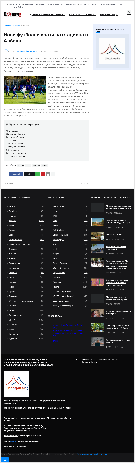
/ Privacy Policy (25, 428)
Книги (26, 277)
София (26, 310)
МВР (70, 244)
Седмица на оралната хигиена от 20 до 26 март (117, 221)
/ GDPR (17, 431)
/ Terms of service (23, 425)
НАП (70, 258)
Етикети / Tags (107, 14)
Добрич (26, 258)
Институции (70, 239)
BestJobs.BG (70, 206)
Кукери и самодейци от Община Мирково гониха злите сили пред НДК (68, 333)
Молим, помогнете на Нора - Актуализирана (116, 298)
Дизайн (26, 253)
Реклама (26, 296)
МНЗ (70, 249)
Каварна (26, 272)
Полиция (70, 282)
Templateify (13, 441)
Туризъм (36, 165)
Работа (70, 287)
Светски (26, 305)
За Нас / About (88, 359)
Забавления (26, 263)
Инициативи (26, 268)
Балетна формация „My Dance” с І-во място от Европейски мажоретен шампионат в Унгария (117, 264)
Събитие (26, 324)
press (55, 341)
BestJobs (26, 211)
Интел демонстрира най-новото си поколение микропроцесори (117, 282)
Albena (44, 165)
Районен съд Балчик (70, 291)
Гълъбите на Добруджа (26, 244)
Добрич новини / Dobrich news (46, 14)
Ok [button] (5, 459)
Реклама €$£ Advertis (16, 447)
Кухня (26, 287)
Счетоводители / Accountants (110, 4)
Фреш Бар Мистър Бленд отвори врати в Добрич (117, 327)
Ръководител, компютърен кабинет (118, 341)
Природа (26, 291)
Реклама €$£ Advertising (34, 4)
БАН (70, 216)
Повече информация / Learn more (92, 454)
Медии (70, 253)
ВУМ (70, 220)
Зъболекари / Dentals (88, 4)
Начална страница (12, 25)
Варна (26, 235)
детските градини (70, 301)
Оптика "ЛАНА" (17, 7)
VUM (70, 211)
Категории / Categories (81, 14)
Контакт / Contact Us (55, 4)
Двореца (26, 249)
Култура (26, 282)
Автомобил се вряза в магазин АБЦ (116, 247)
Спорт (28, 165)
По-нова (9, 183)
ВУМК (70, 225)
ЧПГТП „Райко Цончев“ (70, 296)
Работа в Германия (114, 235)
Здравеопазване (70, 235)
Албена (25, 25)
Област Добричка (70, 268)
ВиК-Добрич (70, 230)
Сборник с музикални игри (26, 301)
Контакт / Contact (89, 362)
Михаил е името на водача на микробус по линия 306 (118, 207)
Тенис (26, 329)
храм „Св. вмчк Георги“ (70, 305)
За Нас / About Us (16, 4)
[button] (129, 12)
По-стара (83, 183)
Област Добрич (70, 263)
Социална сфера (26, 315)
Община (70, 277)
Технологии (26, 334)
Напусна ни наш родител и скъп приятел (118, 312)
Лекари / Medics (71, 4)
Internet (26, 216)
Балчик (26, 225)
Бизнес (26, 230)
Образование (70, 272)
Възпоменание (26, 239)
